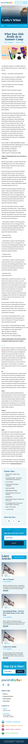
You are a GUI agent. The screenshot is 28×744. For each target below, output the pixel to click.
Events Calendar (7, 698)
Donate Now (19, 2)
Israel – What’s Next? (11, 507)
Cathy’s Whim (6, 701)
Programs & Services (8, 696)
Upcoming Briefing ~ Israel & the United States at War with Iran (14, 478)
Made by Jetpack (20, 742)
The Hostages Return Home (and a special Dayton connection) (14, 503)
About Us (5, 694)
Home (2, 25)
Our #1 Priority (9, 482)
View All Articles (19, 557)
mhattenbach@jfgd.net (16, 463)
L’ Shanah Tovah (9, 509)
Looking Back (9, 497)
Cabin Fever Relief (10, 488)
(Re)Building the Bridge (11, 490)
